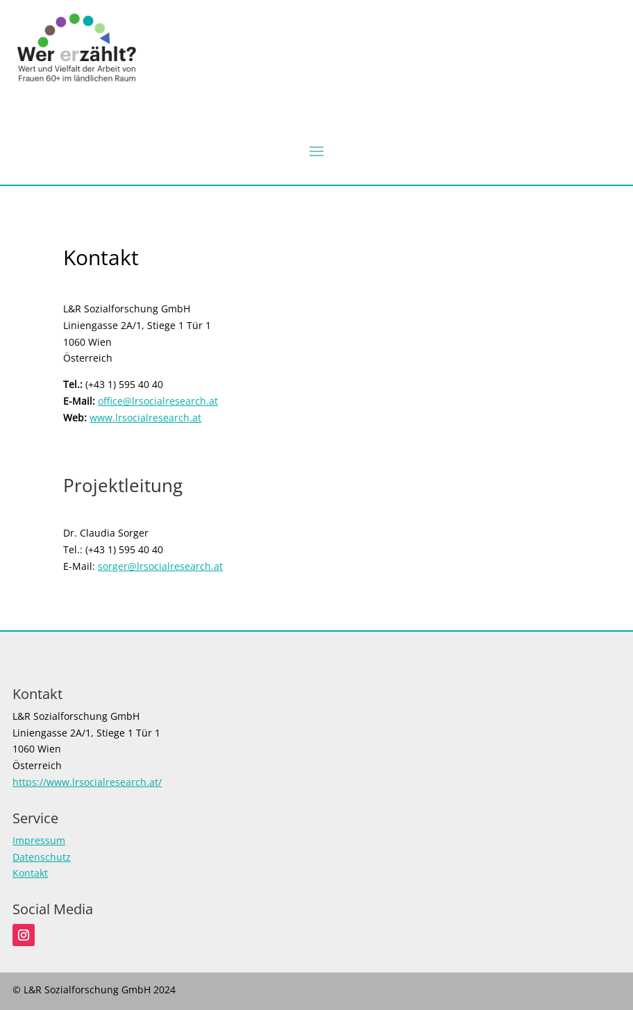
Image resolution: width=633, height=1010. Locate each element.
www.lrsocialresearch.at (145, 417)
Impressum (38, 840)
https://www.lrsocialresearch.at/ (87, 782)
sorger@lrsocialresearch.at (160, 566)
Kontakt (30, 872)
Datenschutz (41, 857)
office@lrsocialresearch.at (158, 400)
